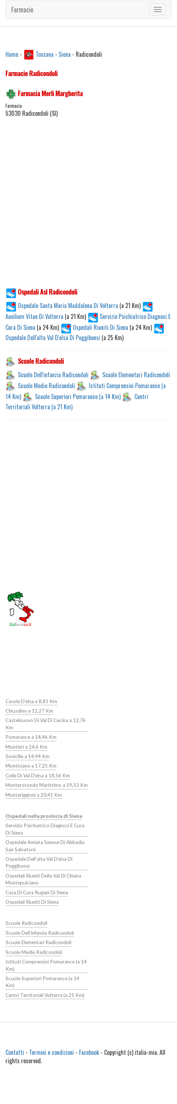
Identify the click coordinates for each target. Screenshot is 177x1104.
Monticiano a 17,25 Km (30, 766)
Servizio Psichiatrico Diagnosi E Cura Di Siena (44, 829)
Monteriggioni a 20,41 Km (33, 794)
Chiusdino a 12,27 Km (29, 711)
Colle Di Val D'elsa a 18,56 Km (37, 775)
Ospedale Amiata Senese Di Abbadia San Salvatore (44, 845)
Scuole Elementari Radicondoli (136, 374)
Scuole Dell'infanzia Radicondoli (53, 374)
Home (11, 54)
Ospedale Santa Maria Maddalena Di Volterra (62, 305)
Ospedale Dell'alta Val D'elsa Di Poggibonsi (38, 862)
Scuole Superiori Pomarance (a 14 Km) (78, 396)
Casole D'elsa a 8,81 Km (31, 701)
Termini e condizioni (51, 1052)
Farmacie (22, 9)
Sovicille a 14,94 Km (27, 756)
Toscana (45, 54)
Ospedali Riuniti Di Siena (95, 327)
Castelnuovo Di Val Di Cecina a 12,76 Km (45, 723)
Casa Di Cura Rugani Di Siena (36, 892)
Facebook (89, 1052)
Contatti (14, 1052)
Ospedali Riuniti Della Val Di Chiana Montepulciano (43, 878)
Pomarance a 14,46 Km (30, 737)
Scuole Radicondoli (26, 923)
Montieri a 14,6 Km (26, 746)
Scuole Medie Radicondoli (46, 385)
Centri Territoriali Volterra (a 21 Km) (44, 994)
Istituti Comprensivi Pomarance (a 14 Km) (45, 964)
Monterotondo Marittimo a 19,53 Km (46, 785)
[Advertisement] (85, 210)
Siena (65, 54)
